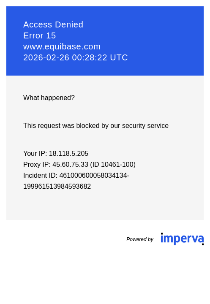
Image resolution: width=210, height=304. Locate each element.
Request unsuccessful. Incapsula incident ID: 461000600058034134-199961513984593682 (105, 152)
